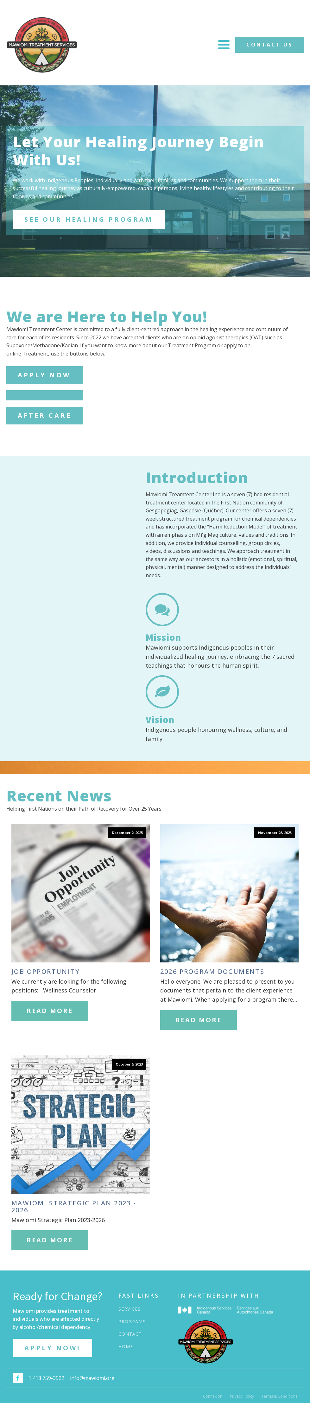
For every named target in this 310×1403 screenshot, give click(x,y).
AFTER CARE (45, 415)
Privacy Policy (242, 1396)
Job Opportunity (45, 971)
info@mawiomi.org (92, 1378)
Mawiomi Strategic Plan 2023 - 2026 (73, 1207)
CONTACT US (269, 44)
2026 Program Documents (212, 971)
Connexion (212, 1396)
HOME (125, 1346)
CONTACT (130, 1334)
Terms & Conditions (279, 1396)
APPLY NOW (44, 375)
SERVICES (129, 1309)
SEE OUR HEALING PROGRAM (88, 219)
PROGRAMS (132, 1321)
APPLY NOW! (52, 1348)
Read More (50, 1010)
